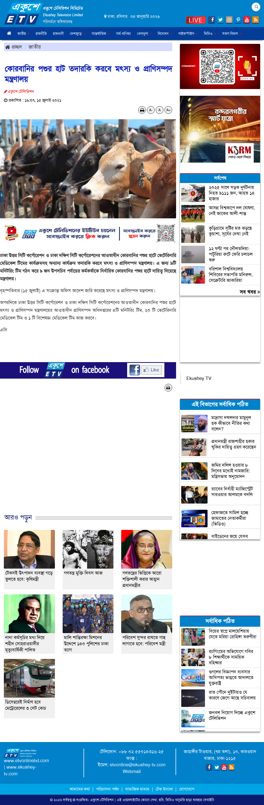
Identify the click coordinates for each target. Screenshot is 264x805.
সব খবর (250, 292)
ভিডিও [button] (210, 33)
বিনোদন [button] (165, 33)
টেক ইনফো (165, 789)
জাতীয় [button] (23, 33)
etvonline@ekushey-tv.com (138, 765)
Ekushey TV (198, 378)
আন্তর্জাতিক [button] (101, 33)
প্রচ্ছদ (13, 46)
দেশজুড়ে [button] (77, 33)
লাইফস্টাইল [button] (188, 33)
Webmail (132, 771)
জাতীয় (35, 46)
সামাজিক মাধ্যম (137, 789)
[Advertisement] (88, 458)
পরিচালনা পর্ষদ (107, 789)
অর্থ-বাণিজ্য (123, 33)
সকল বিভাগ (232, 33)
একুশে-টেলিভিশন (102, 800)
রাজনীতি (41, 33)
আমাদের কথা (80, 789)
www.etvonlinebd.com (26, 761)
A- (151, 110)
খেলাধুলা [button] (144, 33)
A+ (168, 110)
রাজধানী (58, 33)
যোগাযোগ (186, 789)
